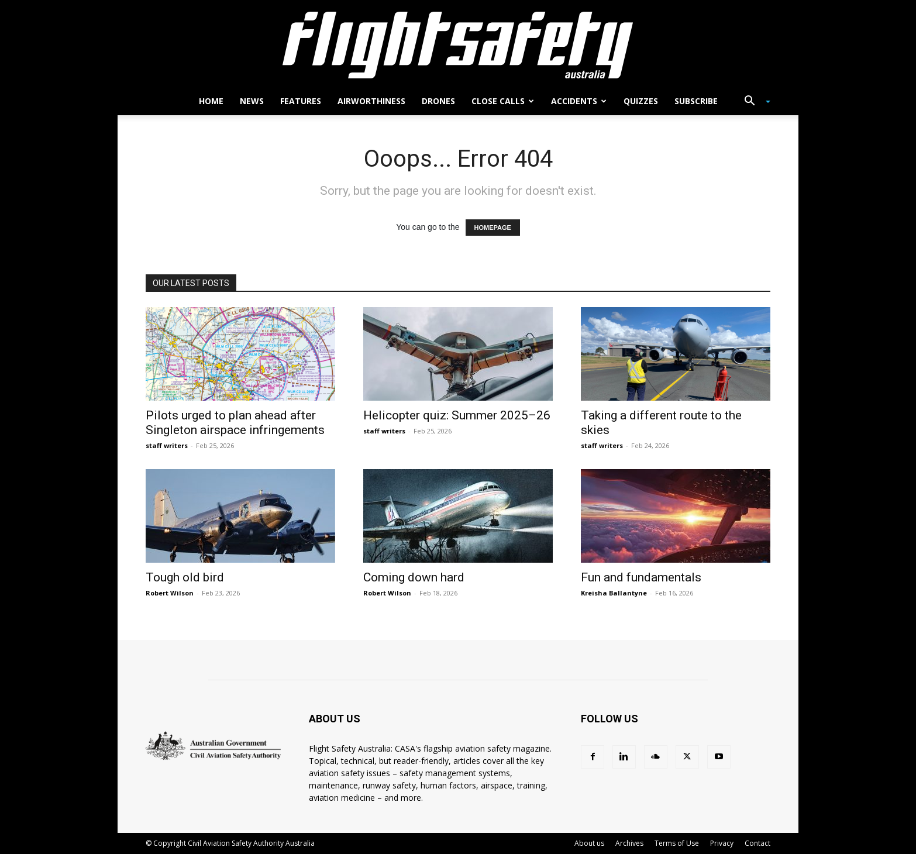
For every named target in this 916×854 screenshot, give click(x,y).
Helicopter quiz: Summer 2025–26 (456, 415)
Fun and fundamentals (641, 577)
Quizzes (641, 100)
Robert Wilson (170, 592)
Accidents (579, 100)
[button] (752, 102)
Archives (629, 843)
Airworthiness (371, 100)
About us (589, 843)
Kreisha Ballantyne (614, 592)
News (252, 100)
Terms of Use (677, 843)
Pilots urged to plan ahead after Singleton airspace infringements (235, 422)
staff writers (167, 445)
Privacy (722, 843)
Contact (757, 843)
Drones (438, 100)
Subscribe (696, 100)
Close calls (502, 100)
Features (300, 100)
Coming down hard (413, 577)
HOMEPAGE (492, 227)
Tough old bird (185, 577)
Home (211, 100)
